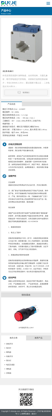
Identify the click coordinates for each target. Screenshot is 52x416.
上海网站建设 (25, 414)
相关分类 (13, 338)
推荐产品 (38, 338)
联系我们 (26, 93)
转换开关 (9, 356)
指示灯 (8, 348)
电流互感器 (10, 365)
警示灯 (8, 361)
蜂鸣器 (8, 352)
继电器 (8, 369)
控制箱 (8, 373)
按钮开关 (9, 344)
